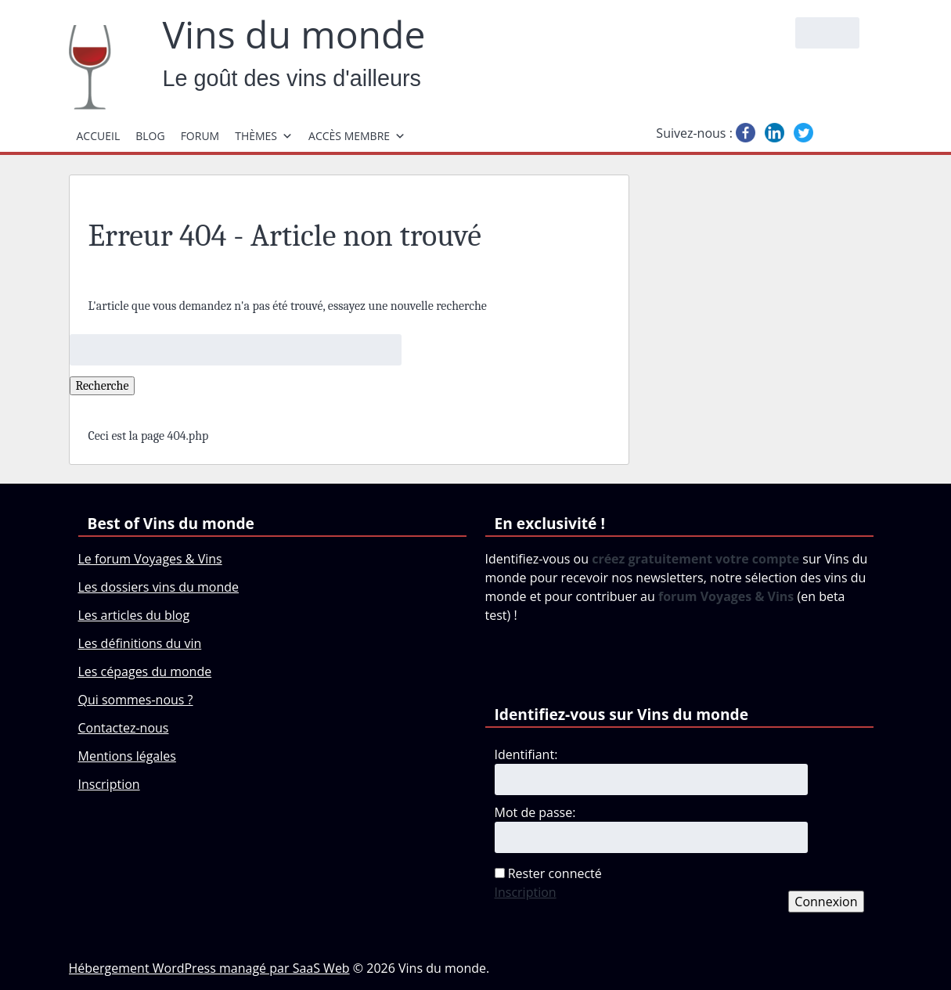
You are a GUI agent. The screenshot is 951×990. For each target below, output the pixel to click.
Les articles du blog (134, 615)
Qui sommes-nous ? (135, 699)
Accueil (99, 135)
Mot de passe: (535, 812)
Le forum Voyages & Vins (150, 558)
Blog (149, 135)
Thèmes (264, 135)
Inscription (109, 784)
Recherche (102, 386)
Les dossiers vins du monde (159, 587)
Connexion (825, 901)
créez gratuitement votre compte (695, 558)
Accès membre (356, 135)
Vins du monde (294, 34)
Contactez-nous (123, 727)
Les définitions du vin (140, 643)
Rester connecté (555, 873)
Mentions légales (127, 756)
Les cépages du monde (145, 671)
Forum (200, 135)
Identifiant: (526, 754)
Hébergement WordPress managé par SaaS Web (209, 968)
